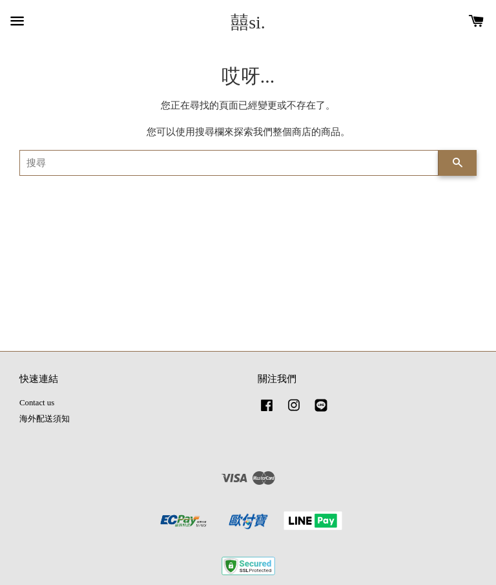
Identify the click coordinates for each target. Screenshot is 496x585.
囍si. (248, 22)
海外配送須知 (44, 418)
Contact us (36, 402)
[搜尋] (229, 163)
